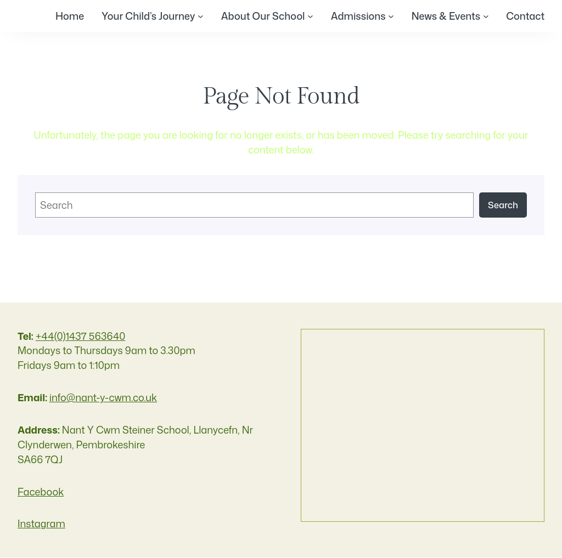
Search (503, 204)
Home (69, 16)
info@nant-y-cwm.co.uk (103, 397)
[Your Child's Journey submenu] (200, 16)
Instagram (41, 524)
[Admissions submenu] (390, 16)
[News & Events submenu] (485, 16)
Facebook (41, 492)
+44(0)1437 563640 (81, 336)
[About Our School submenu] (310, 16)
